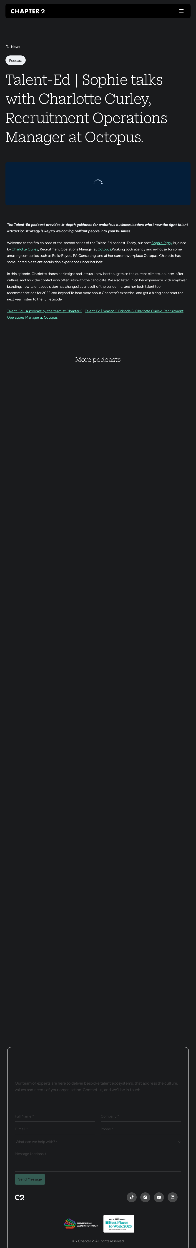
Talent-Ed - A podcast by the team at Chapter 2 (44, 311)
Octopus (104, 249)
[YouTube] (132, 1197)
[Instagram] (145, 1197)
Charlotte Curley (25, 249)
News (15, 47)
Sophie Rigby (161, 243)
